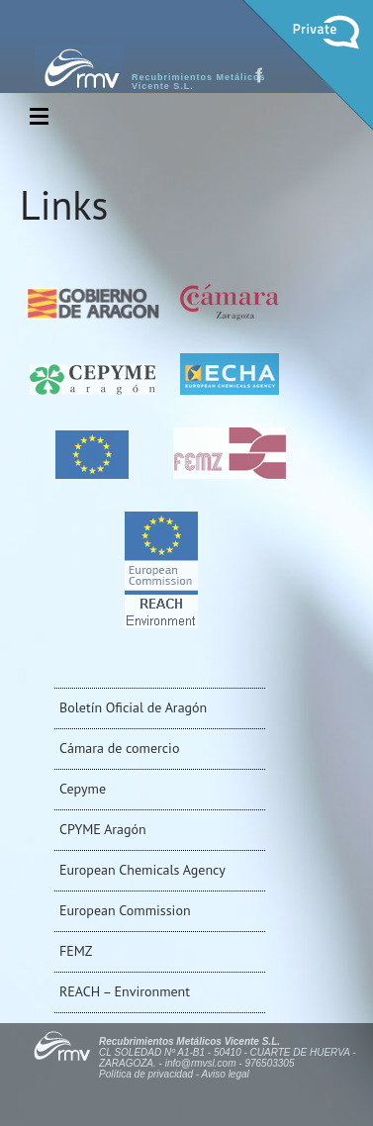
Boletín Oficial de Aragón (133, 707)
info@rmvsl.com (200, 1063)
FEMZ (75, 951)
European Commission (125, 910)
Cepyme (82, 789)
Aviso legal (225, 1074)
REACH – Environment (124, 991)
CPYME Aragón (102, 829)
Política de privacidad (146, 1074)
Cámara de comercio (119, 748)
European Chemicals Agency (142, 870)
